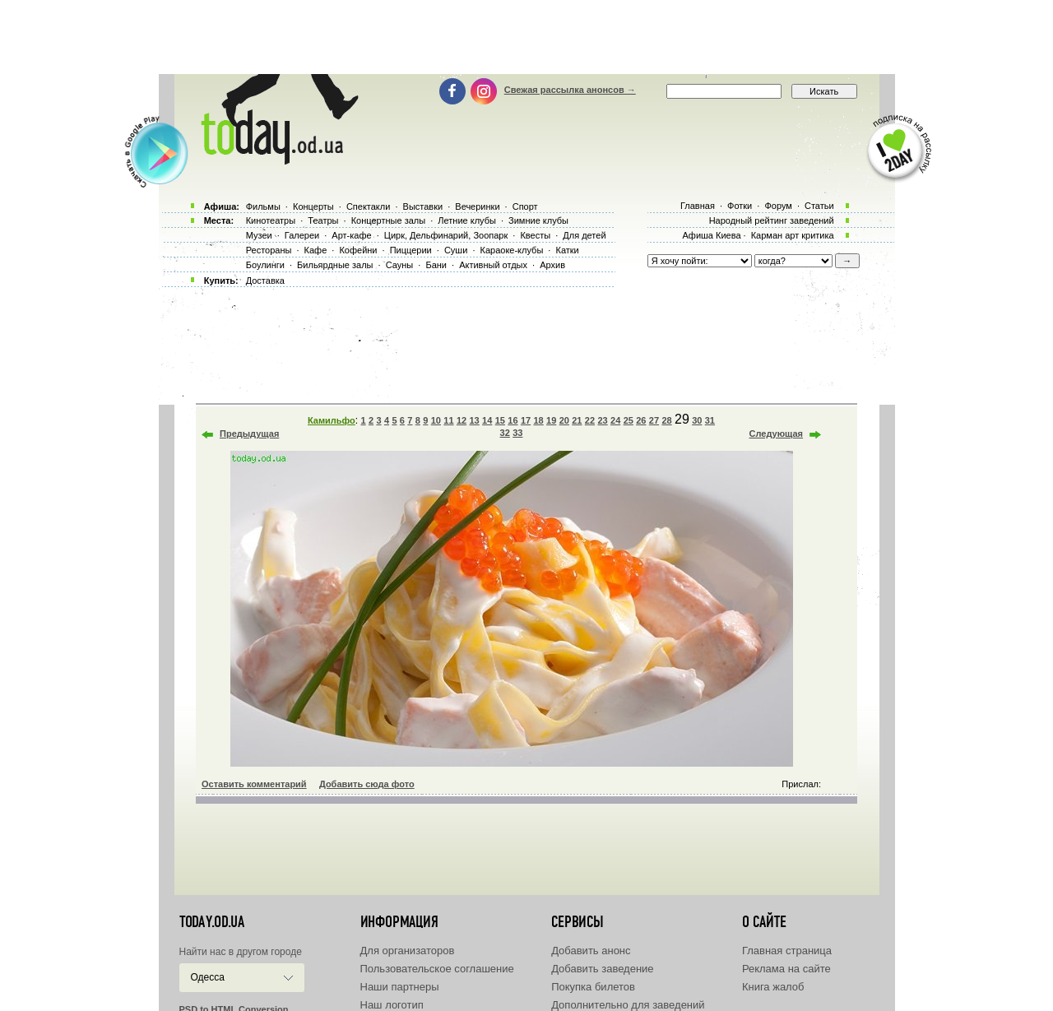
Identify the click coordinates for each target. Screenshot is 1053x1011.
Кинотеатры (270, 220)
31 (710, 420)
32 (505, 433)
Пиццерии (411, 250)
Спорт (525, 206)
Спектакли (368, 206)
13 (475, 420)
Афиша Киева (711, 235)
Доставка (265, 280)
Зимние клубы (538, 220)
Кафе (315, 250)
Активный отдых (493, 265)
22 (590, 420)
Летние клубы (467, 220)
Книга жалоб (773, 987)
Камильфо (331, 420)
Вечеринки (477, 206)
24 (615, 420)
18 (538, 420)
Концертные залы (388, 220)
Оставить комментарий (254, 784)
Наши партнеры (399, 987)
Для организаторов (407, 950)
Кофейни (358, 250)
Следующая (776, 433)
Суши (455, 250)
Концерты (313, 206)
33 (517, 433)
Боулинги (265, 265)
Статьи (819, 206)
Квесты (535, 235)
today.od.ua (211, 922)
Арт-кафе (351, 235)
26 (641, 420)
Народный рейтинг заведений (771, 220)
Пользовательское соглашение (437, 968)
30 (697, 420)
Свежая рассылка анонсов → (570, 90)
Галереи (302, 235)
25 (628, 420)
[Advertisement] (526, 37)
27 (654, 420)
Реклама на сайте (786, 968)
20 (564, 420)
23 (602, 420)
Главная (697, 206)
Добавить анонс (590, 950)
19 (551, 420)
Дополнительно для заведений (627, 1005)
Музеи (259, 235)
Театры (323, 220)
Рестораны (269, 250)
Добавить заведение (602, 968)
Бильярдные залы (335, 265)
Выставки (423, 206)
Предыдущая (249, 433)
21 (577, 420)
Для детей (584, 235)
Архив (552, 265)
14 (487, 420)
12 (461, 420)
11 (448, 420)
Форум (777, 206)
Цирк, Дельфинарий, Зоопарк (446, 235)
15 (500, 420)
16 (512, 420)
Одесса (208, 977)
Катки (566, 250)
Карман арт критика (792, 235)
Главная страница (787, 950)
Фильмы (263, 206)
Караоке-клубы (512, 250)
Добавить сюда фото (367, 784)
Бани (436, 265)
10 (436, 420)
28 (666, 420)
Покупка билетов (593, 987)
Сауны (400, 265)
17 (526, 420)
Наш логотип (392, 1005)
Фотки (739, 206)
